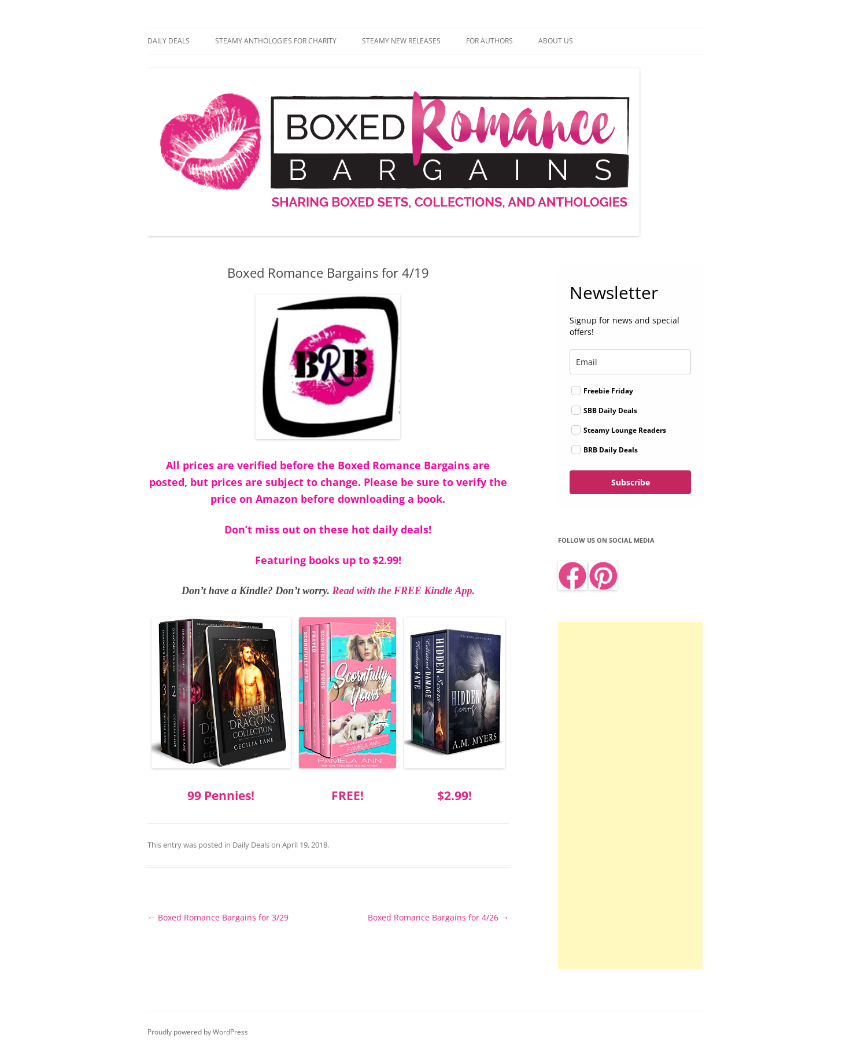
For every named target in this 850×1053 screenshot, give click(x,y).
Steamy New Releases (401, 41)
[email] (630, 361)
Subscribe (630, 482)
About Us (555, 41)
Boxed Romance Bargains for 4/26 (438, 917)
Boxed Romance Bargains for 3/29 (218, 917)
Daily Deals (168, 41)
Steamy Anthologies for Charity (276, 41)
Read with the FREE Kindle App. (403, 591)
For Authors (489, 41)
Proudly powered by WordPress (197, 1032)
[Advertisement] (630, 795)
